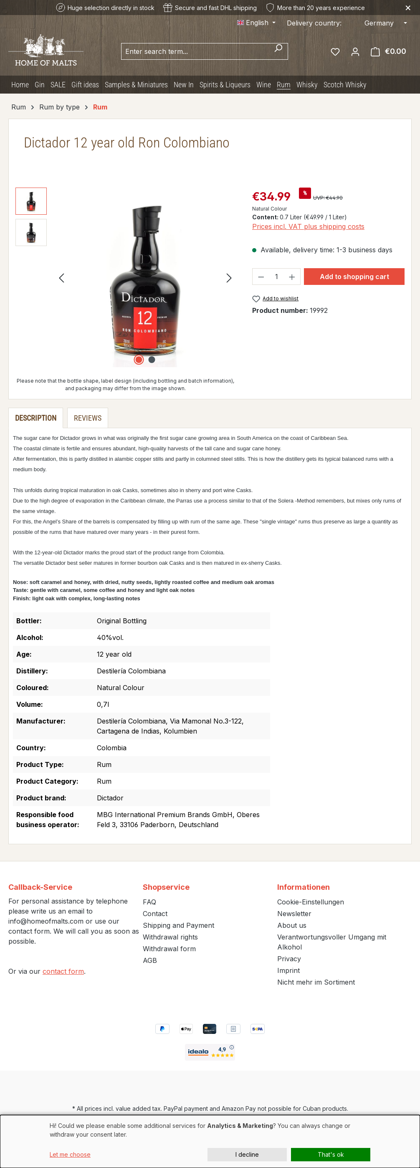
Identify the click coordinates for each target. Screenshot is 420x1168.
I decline (247, 1154)
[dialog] (210, 1141)
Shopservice (166, 887)
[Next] (229, 277)
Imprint (288, 970)
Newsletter (294, 913)
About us (291, 925)
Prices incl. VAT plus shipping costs (308, 226)
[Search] (278, 51)
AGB (150, 960)
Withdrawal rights (170, 937)
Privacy (289, 959)
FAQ (149, 902)
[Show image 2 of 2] (151, 359)
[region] (125, 277)
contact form (63, 971)
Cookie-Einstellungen (310, 902)
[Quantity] (276, 276)
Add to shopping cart (354, 276)
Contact (155, 913)
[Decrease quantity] (261, 276)
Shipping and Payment (178, 925)
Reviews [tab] (87, 418)
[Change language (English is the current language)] (256, 22)
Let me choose (70, 1154)
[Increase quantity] (292, 276)
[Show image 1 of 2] (138, 359)
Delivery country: (314, 23)
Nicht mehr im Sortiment (316, 982)
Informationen (303, 887)
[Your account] (355, 51)
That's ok (331, 1154)
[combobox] (195, 51)
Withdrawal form (169, 949)
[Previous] (61, 277)
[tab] (35, 418)
